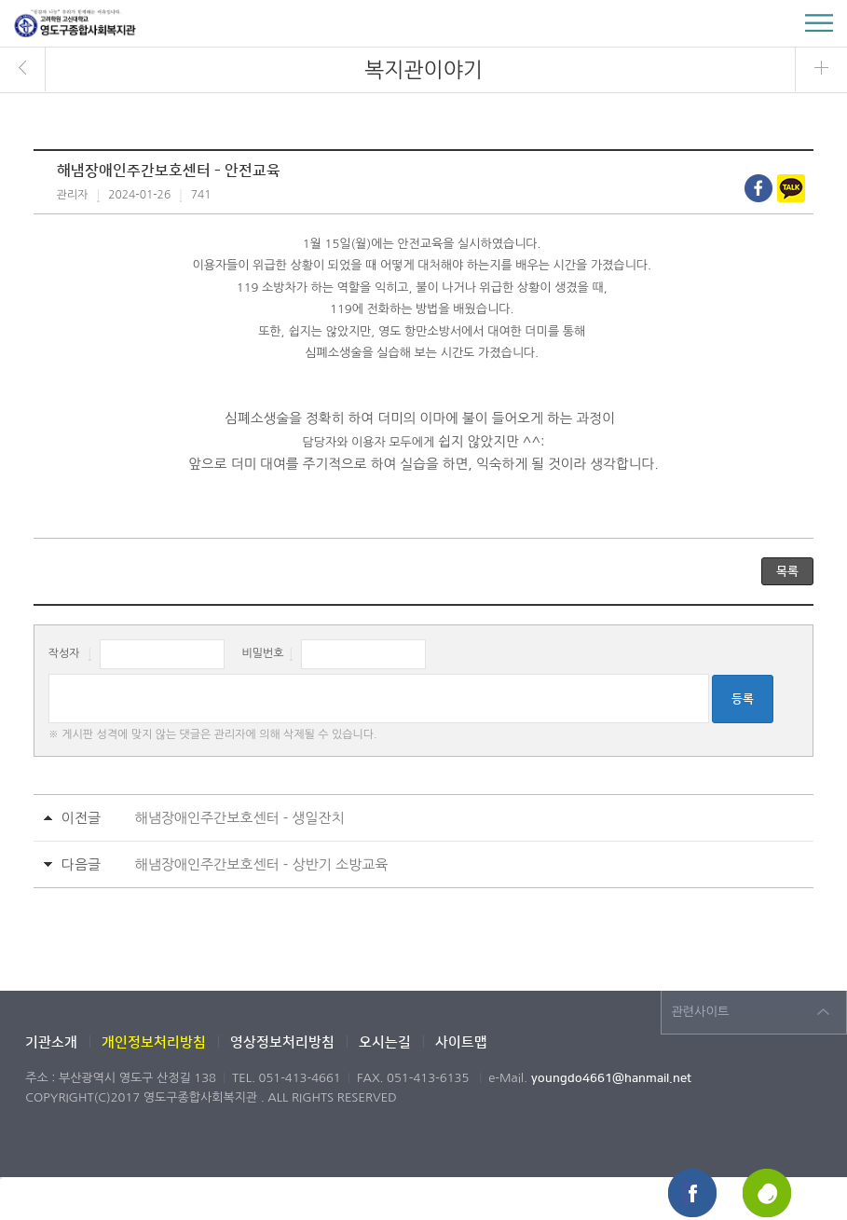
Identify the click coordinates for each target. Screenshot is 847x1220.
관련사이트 (700, 1012)
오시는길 (385, 1042)
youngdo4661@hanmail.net (611, 1078)
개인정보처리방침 (154, 1042)
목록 (787, 571)
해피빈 (768, 1194)
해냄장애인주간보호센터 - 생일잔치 (240, 818)
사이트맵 (461, 1042)
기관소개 (51, 1042)
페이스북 (693, 1194)
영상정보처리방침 (282, 1042)
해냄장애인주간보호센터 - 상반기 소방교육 (262, 864)
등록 (742, 699)
